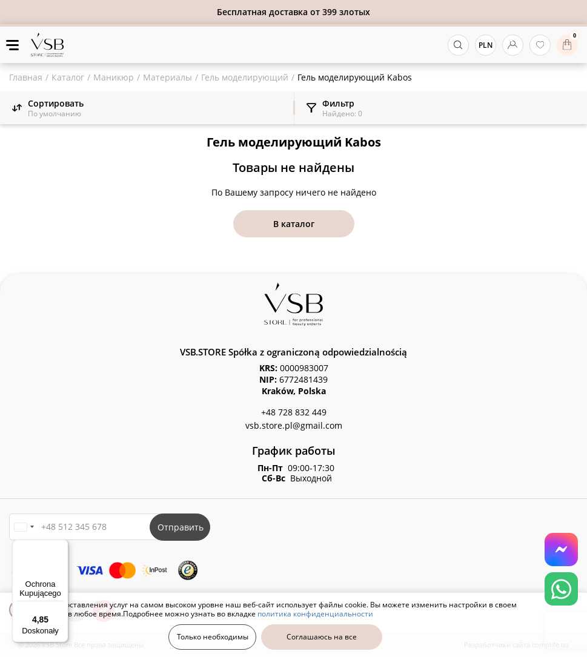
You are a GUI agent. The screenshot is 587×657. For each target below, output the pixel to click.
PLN (485, 45)
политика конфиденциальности (315, 614)
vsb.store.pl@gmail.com (293, 425)
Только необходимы (212, 637)
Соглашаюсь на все (322, 637)
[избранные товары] (540, 45)
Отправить (181, 527)
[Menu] (61, 547)
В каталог (293, 223)
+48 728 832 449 (294, 412)
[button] (24, 527)
